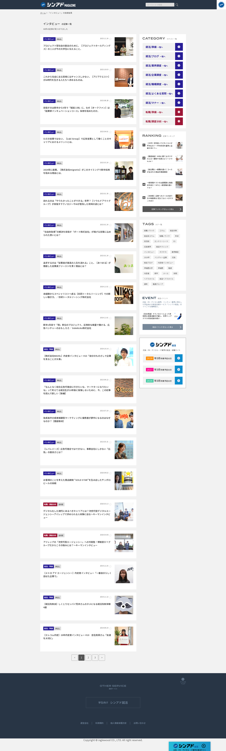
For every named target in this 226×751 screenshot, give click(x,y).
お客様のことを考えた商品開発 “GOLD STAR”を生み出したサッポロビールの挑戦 (76, 481)
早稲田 (160, 268)
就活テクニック (162, 246)
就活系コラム (149, 236)
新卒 (156, 273)
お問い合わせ (140, 723)
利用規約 (99, 723)
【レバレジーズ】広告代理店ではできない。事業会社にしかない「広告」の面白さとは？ (76, 450)
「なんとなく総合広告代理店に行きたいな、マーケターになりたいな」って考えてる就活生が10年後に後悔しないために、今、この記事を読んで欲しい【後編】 (77, 390)
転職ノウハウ (165, 236)
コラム (162, 230)
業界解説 (175, 252)
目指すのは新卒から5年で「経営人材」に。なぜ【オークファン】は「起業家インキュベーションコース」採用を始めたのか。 (76, 109)
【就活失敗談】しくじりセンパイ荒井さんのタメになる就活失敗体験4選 (77, 605)
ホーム (43, 13)
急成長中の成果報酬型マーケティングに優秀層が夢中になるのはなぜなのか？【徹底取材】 (76, 419)
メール (165, 273)
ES (174, 241)
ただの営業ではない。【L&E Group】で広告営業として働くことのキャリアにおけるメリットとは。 (77, 140)
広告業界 (147, 246)
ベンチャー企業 (161, 257)
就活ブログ (148, 262)
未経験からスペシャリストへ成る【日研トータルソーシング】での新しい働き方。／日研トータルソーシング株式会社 (76, 295)
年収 (177, 236)
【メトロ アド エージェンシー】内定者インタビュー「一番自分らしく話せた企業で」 (77, 574)
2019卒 (147, 257)
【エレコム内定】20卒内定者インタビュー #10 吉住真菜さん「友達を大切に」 (77, 636)
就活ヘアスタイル (166, 278)
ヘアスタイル (149, 278)
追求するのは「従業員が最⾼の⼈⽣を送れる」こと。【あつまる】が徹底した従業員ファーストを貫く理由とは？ (77, 264)
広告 (173, 257)
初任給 (146, 241)
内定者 (146, 273)
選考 (146, 284)
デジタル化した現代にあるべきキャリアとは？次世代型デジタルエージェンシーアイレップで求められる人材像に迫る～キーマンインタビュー (77, 514)
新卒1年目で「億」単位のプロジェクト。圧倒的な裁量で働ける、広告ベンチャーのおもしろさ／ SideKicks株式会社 (76, 326)
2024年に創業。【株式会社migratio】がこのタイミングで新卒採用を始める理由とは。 (76, 171)
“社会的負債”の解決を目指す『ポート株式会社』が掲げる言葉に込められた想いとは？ (77, 233)
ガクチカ (163, 252)
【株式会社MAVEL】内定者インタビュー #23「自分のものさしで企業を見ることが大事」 (77, 357)
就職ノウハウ (149, 230)
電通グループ (158, 284)
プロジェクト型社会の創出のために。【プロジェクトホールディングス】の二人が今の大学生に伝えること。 (76, 47)
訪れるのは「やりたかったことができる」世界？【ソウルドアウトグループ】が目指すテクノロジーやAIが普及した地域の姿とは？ (77, 202)
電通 (170, 268)
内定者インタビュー (165, 262)
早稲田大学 (148, 268)
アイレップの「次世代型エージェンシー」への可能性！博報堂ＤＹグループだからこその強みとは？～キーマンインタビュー (76, 543)
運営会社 (84, 723)
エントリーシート (161, 241)
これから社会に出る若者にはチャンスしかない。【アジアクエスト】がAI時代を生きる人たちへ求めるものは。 (76, 78)
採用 (175, 273)
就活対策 (173, 230)
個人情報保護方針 (118, 723)
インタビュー (149, 252)
